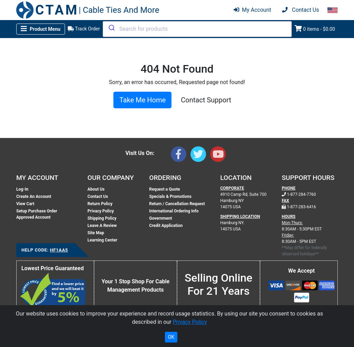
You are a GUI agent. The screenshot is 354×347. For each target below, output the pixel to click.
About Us (95, 189)
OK (171, 337)
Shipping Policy (102, 218)
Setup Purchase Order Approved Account (36, 214)
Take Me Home (142, 100)
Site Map (95, 232)
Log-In (22, 189)
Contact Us (97, 196)
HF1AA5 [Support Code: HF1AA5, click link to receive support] (59, 250)
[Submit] (111, 27)
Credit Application (166, 225)
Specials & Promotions (170, 196)
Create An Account (33, 196)
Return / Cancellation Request (177, 203)
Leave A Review (102, 225)
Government (160, 218)
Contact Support (206, 100)
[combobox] (197, 29)
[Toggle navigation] (40, 29)
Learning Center (102, 240)
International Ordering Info (173, 211)
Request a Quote (164, 189)
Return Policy (99, 203)
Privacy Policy (100, 211)
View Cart (25, 203)
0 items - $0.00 (315, 28)
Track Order (84, 28)
